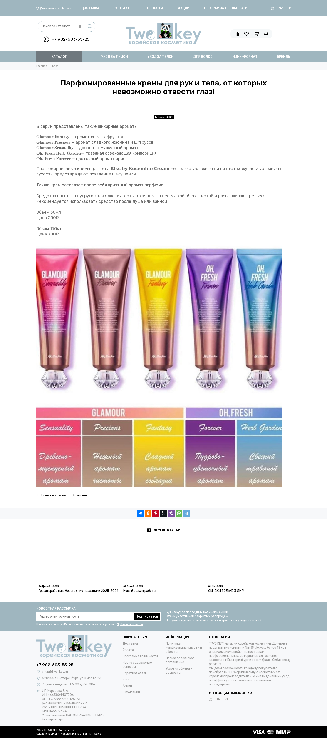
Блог (126, 679)
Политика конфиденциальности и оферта (184, 648)
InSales (96, 733)
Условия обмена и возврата (179, 671)
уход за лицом (114, 57)
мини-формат (245, 57)
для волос (203, 57)
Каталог (59, 57)
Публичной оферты (130, 624)
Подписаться (147, 616)
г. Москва (64, 8)
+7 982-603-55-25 (66, 39)
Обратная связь (135, 673)
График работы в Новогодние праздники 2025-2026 (79, 591)
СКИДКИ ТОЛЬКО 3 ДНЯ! (226, 591)
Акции (183, 8)
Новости (155, 8)
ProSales (65, 733)
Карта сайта (66, 730)
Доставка (90, 8)
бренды (284, 57)
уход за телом (161, 57)
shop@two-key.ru (55, 672)
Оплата (128, 650)
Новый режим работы (139, 591)
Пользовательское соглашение (180, 660)
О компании (131, 692)
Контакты (123, 8)
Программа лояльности (226, 8)
